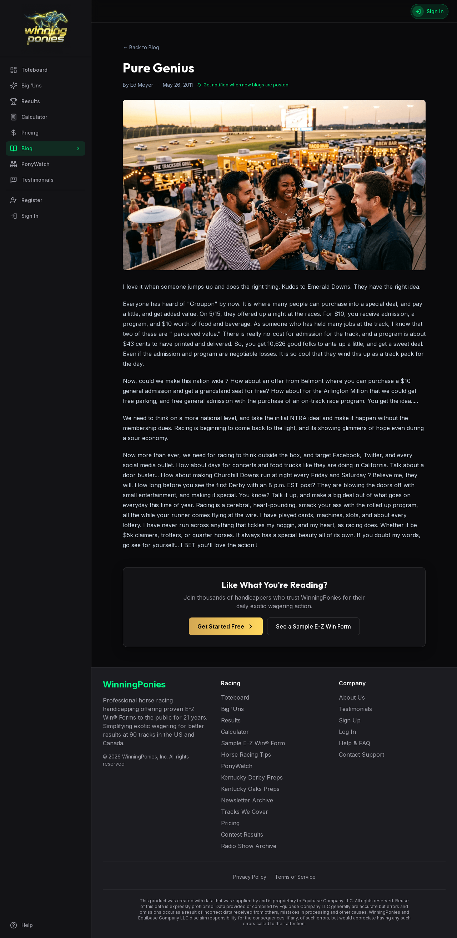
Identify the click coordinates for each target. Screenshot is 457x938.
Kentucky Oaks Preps (250, 788)
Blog (45, 148)
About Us (352, 697)
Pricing (24, 132)
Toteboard (28, 70)
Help (21, 925)
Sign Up (350, 720)
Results (25, 101)
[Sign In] (429, 11)
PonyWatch (30, 164)
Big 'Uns (26, 85)
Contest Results (242, 834)
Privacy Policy (249, 877)
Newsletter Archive (247, 800)
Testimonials (32, 179)
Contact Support (361, 754)
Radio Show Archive (248, 845)
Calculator (28, 117)
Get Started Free (225, 626)
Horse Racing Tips (246, 754)
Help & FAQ (354, 743)
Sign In (24, 216)
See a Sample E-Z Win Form (313, 626)
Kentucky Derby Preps (252, 777)
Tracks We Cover (244, 811)
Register (26, 200)
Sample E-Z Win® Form (253, 743)
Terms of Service (295, 877)
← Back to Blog (141, 47)
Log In (347, 731)
